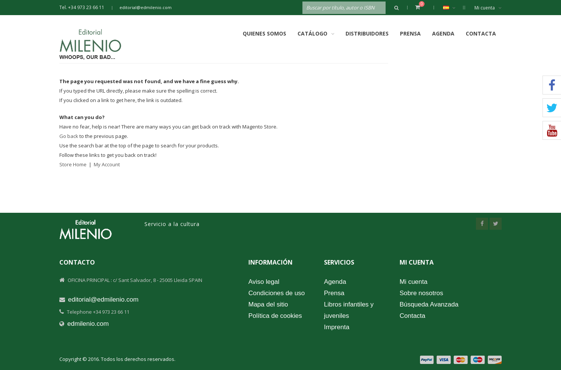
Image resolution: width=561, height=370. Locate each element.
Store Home (73, 164)
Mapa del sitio (268, 304)
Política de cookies (275, 315)
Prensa (410, 33)
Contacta (481, 33)
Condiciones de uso (276, 293)
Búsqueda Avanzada (429, 304)
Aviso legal (263, 281)
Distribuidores (367, 33)
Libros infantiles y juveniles (348, 310)
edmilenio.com (88, 323)
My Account (107, 164)
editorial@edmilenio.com (145, 7)
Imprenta (336, 327)
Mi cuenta (488, 8)
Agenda (443, 33)
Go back (68, 136)
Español (453, 7)
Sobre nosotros (421, 293)
